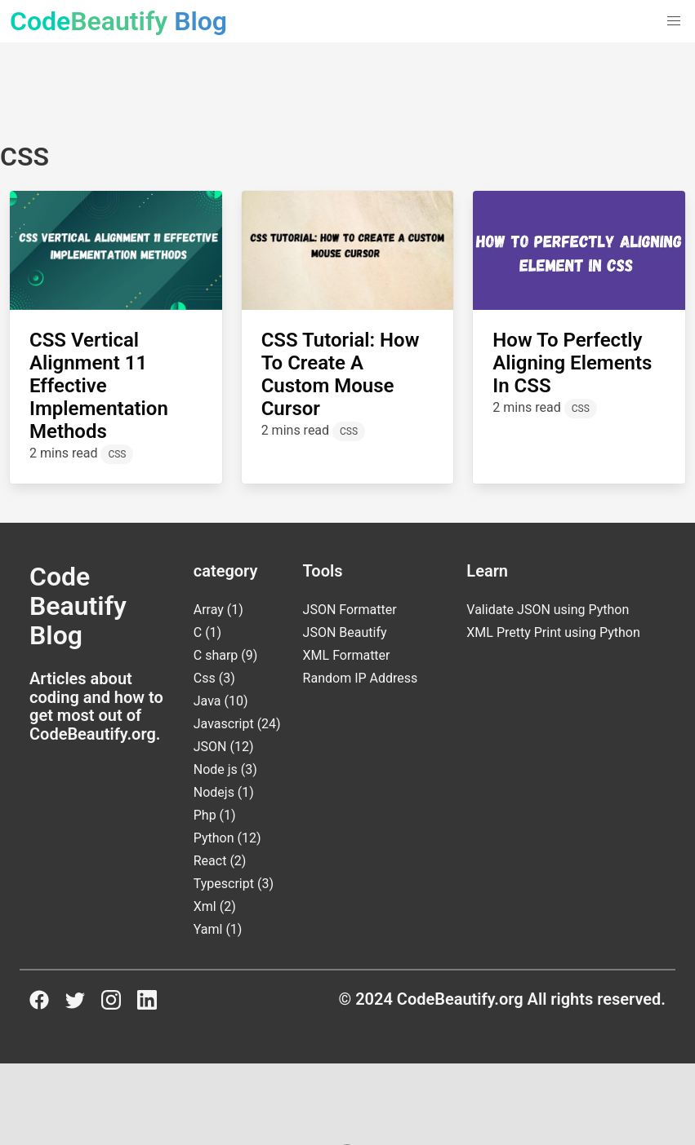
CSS (117, 454)
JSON (210, 746)
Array (209, 609)
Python (214, 838)
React (210, 861)
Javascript (224, 724)
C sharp (216, 655)
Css (205, 678)
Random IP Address (360, 678)
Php (205, 815)
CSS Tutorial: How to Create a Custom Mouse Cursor (340, 374)
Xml (205, 906)
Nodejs (214, 792)
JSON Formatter (350, 609)
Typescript (224, 883)
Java (207, 701)
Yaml (208, 929)
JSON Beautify (345, 632)
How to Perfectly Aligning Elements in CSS (572, 363)
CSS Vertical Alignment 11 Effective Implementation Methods (98, 386)
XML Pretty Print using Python (552, 632)
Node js (216, 769)
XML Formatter (346, 655)
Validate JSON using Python (547, 609)
